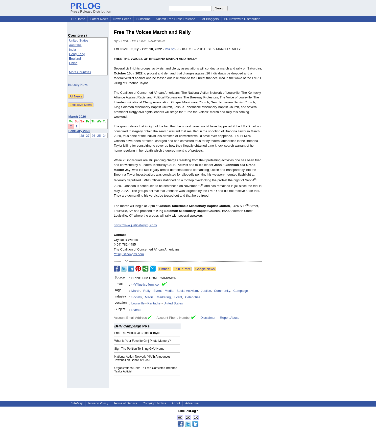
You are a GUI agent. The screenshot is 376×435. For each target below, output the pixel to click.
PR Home (78, 19)
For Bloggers (209, 19)
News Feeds (122, 19)
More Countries (80, 72)
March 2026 (77, 116)
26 (93, 135)
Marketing (164, 297)
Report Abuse (229, 318)
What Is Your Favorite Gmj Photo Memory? (142, 341)
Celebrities (192, 297)
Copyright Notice (154, 403)
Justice (206, 291)
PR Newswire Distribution (242, 19)
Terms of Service (126, 403)
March (135, 291)
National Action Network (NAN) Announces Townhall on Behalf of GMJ (142, 358)
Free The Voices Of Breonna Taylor (137, 333)
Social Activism (187, 291)
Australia (75, 45)
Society (136, 297)
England (75, 58)
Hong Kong (77, 54)
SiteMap (77, 403)
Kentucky (154, 303)
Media (169, 291)
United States (78, 40)
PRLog (170, 49)
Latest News (99, 19)
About (176, 403)
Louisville (137, 303)
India (72, 49)
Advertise (192, 403)
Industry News (78, 85)
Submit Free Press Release (175, 19)
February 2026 (79, 131)
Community (222, 291)
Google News (205, 269)
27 (88, 135)
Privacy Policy (98, 403)
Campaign (240, 291)
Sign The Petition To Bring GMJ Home (139, 348)
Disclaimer (207, 318)
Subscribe (143, 19)
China (73, 63)
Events (136, 310)
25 (99, 135)
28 (82, 135)
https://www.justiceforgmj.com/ (135, 225)
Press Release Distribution (90, 9)
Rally (146, 291)
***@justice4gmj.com (129, 254)
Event (157, 291)
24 (104, 135)
